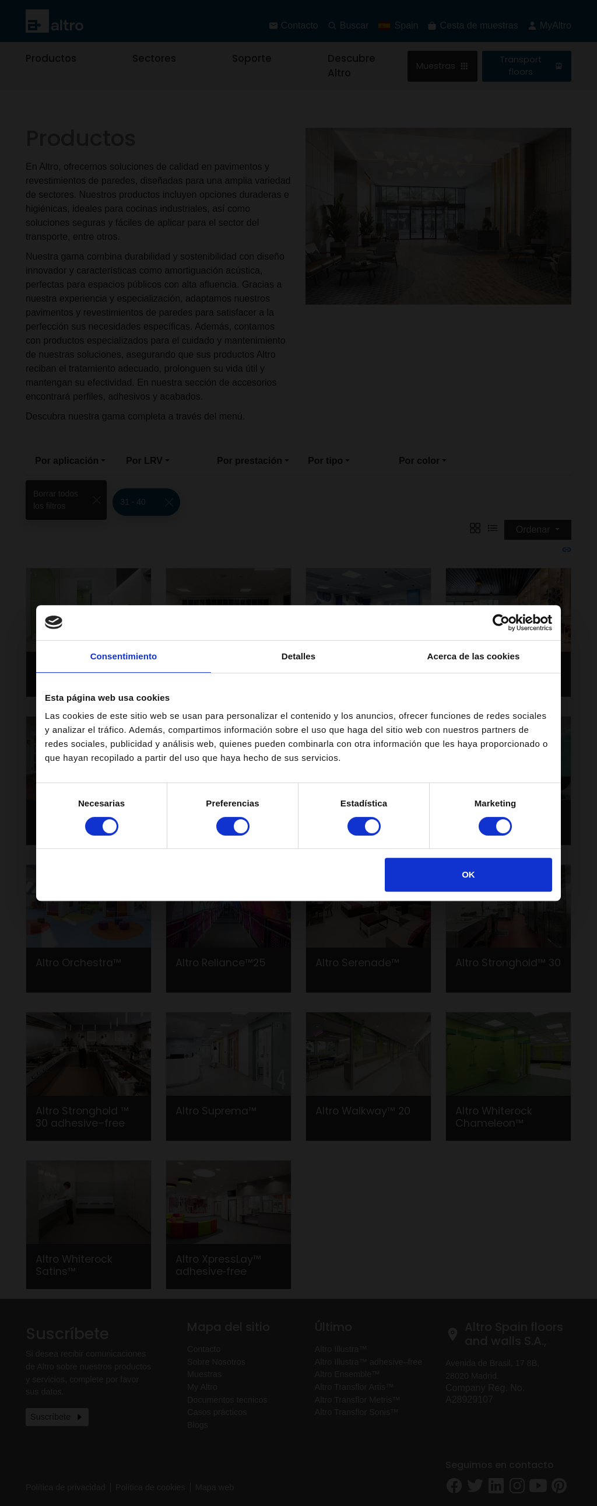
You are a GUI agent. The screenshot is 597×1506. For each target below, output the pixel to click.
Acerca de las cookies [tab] (473, 656)
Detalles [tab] (298, 656)
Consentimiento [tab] (123, 656)
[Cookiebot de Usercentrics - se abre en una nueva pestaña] (501, 622)
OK (468, 874)
